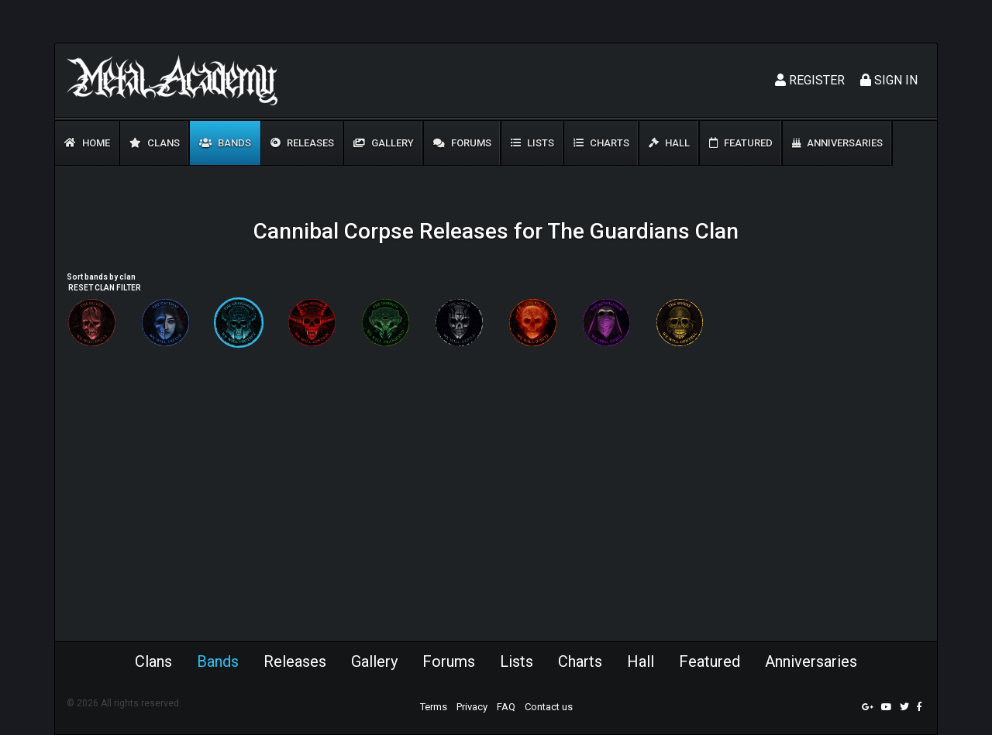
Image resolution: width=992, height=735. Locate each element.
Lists (532, 143)
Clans (154, 143)
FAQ (506, 707)
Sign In (889, 80)
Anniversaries (837, 143)
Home (87, 143)
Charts (601, 143)
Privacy (471, 707)
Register (810, 80)
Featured (741, 143)
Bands (225, 143)
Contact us (549, 707)
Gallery (383, 143)
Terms (433, 707)
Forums (462, 143)
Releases (302, 143)
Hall (669, 143)
